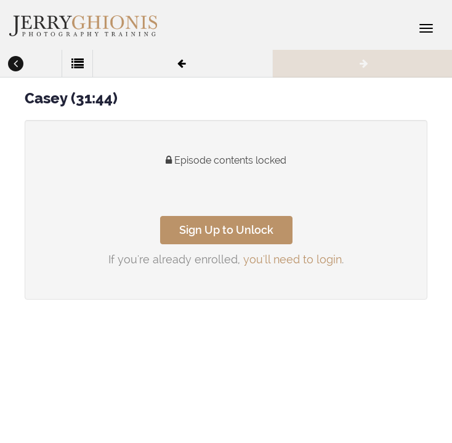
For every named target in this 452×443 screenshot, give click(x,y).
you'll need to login (292, 259)
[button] (15, 64)
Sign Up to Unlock (226, 229)
